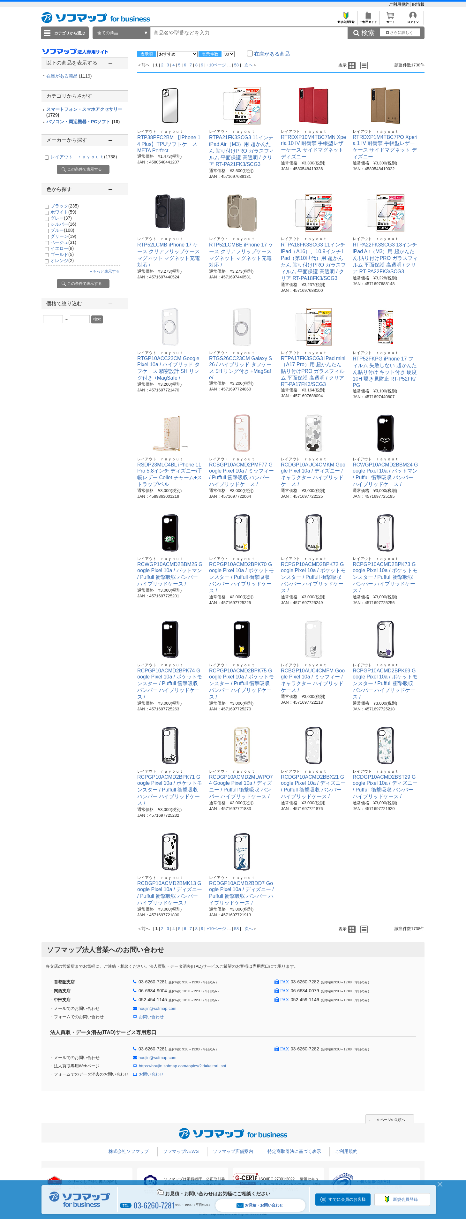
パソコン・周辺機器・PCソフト (83, 121)
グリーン (63, 236)
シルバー (63, 224)
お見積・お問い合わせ (260, 1205)
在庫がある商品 (69, 76)
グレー (61, 218)
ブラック (64, 205)
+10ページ (216, 65)
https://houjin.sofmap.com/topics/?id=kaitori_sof (182, 1066)
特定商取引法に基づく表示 (294, 1151)
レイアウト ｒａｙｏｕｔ (83, 156)
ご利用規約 (400, 4)
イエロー (62, 248)
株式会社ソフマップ (129, 1151)
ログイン (412, 20)
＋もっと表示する (104, 271)
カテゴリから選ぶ (69, 33)
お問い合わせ (151, 1016)
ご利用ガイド (368, 20)
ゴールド (62, 254)
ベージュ (63, 242)
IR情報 (418, 4)
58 (236, 65)
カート (390, 20)
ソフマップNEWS (181, 1151)
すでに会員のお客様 (347, 1199)
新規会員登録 (345, 20)
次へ (248, 65)
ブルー (62, 230)
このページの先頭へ (389, 1120)
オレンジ (62, 260)
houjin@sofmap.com (158, 1008)
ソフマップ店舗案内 (233, 1151)
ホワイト (63, 212)
